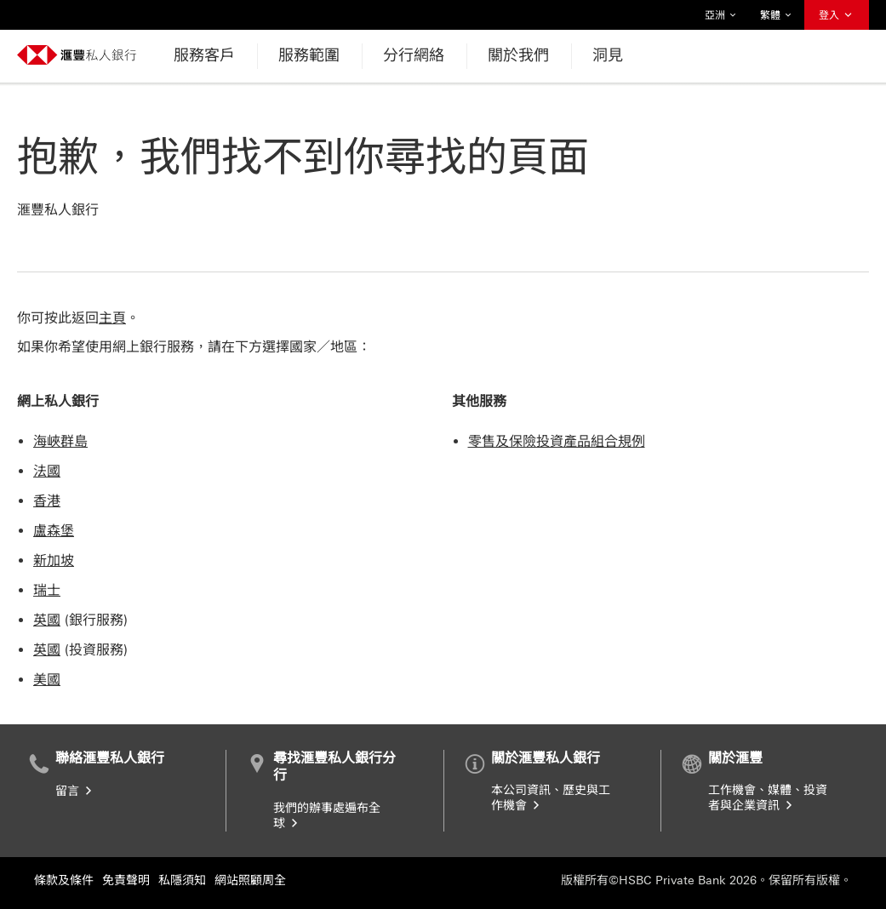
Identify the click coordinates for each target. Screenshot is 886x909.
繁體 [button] (776, 15)
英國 (46, 620)
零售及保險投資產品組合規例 (556, 441)
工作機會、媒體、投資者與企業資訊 (767, 798)
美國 (46, 680)
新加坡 (53, 560)
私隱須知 (182, 880)
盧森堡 (53, 531)
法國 (46, 471)
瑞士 (46, 590)
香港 (46, 501)
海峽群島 (60, 441)
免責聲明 (126, 880)
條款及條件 (64, 880)
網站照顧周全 (250, 880)
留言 (74, 791)
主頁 (112, 318)
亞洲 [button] (721, 15)
